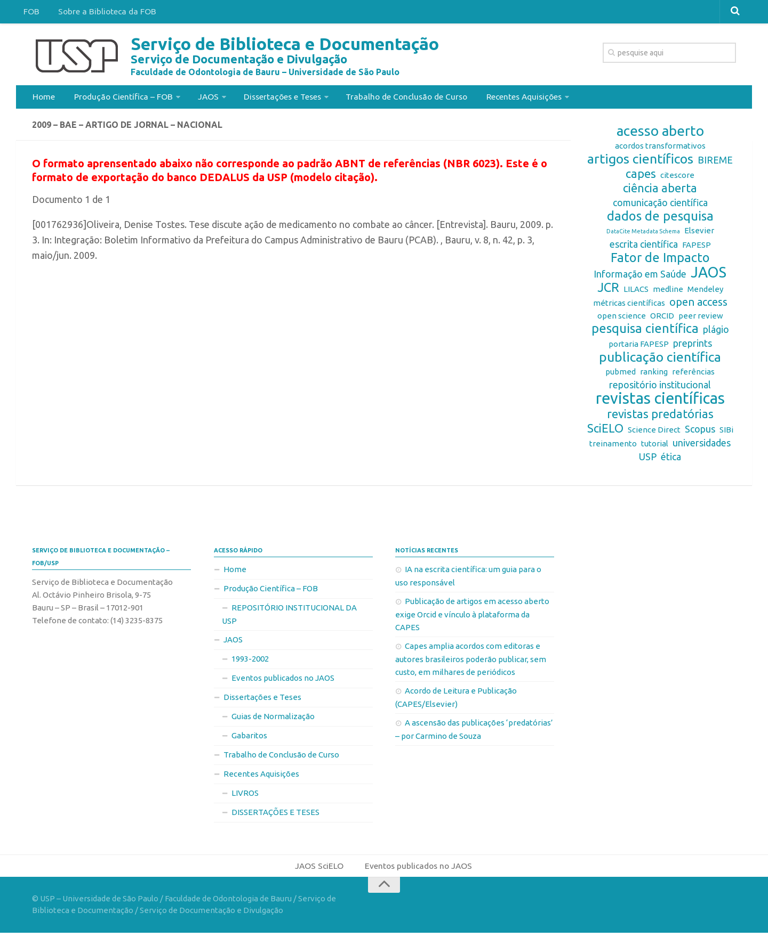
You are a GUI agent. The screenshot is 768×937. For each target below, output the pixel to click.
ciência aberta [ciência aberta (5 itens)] (660, 191)
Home (42, 98)
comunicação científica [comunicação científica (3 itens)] (660, 205)
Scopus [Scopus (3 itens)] (700, 432)
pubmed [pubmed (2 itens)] (620, 374)
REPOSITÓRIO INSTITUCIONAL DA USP (289, 617)
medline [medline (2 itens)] (668, 292)
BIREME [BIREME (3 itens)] (715, 163)
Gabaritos (249, 738)
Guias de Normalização (273, 719)
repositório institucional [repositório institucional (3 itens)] (660, 387)
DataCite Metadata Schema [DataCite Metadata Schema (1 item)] (643, 234)
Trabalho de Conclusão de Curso (403, 98)
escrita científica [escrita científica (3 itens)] (644, 247)
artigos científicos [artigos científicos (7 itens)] (640, 162)
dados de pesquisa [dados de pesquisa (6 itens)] (660, 219)
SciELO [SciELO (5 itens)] (605, 431)
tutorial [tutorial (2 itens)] (654, 446)
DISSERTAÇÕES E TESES (275, 815)
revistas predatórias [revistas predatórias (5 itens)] (660, 417)
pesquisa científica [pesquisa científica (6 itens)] (645, 331)
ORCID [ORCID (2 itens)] (662, 318)
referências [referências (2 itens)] (693, 374)
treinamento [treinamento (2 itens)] (613, 446)
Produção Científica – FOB (119, 98)
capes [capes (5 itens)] (641, 176)
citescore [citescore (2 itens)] (677, 178)
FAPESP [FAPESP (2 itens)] (696, 247)
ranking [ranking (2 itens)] (654, 374)
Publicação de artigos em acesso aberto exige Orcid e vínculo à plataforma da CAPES (472, 617)
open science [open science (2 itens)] (621, 318)
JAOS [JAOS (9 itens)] (708, 275)
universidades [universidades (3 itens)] (702, 446)
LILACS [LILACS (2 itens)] (636, 292)
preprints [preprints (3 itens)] (692, 346)
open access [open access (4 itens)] (698, 305)
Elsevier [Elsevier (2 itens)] (699, 233)
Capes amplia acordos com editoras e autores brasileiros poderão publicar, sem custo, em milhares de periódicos (470, 662)
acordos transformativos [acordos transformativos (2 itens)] (660, 148)
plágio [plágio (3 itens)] (716, 332)
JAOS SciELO (318, 869)
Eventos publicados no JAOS (282, 681)
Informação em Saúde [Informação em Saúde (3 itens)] (640, 277)
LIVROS (245, 796)
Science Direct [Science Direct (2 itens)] (654, 432)
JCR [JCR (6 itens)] (608, 290)
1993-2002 (250, 661)
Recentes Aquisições (521, 98)
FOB (30, 13)
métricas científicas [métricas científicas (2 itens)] (629, 306)
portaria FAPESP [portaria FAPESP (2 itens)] (639, 347)
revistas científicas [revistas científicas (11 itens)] (660, 401)
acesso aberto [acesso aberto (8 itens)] (660, 134)
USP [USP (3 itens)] (648, 459)
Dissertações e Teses (276, 98)
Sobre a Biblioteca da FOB (103, 13)
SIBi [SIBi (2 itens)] (726, 432)
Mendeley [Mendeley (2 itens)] (705, 292)
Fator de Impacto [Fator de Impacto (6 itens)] (660, 261)
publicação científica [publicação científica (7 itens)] (660, 360)
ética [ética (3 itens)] (671, 459)
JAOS (203, 98)
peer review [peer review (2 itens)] (700, 318)
